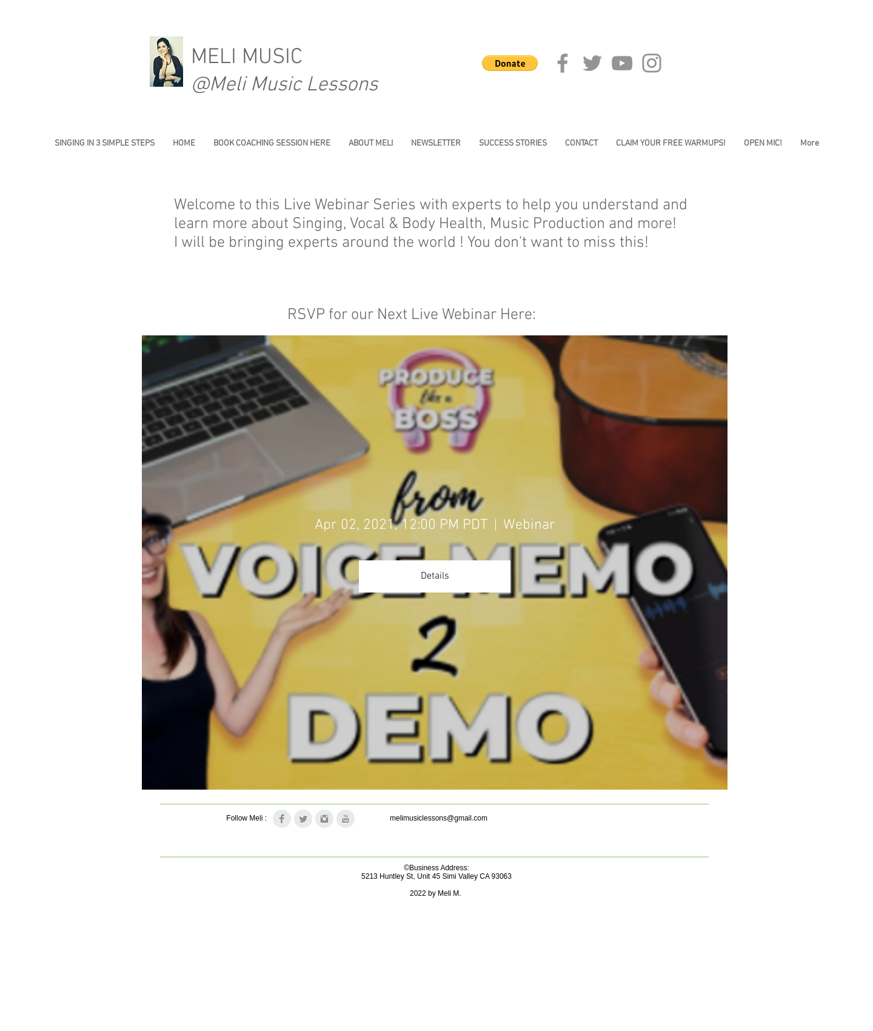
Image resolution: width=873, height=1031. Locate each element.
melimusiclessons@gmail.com (438, 818)
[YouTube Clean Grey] (345, 819)
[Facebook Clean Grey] (282, 819)
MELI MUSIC (247, 57)
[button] (510, 63)
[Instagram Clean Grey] (324, 819)
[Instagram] (651, 63)
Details (435, 576)
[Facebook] (562, 63)
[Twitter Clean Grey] (303, 819)
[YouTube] (622, 63)
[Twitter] (592, 63)
